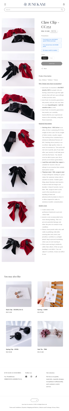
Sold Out (52, 63)
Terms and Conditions (15, 407)
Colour (43, 54)
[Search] (62, 9)
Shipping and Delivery (33, 407)
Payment (24, 407)
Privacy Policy (55, 407)
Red (51, 58)
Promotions (44, 35)
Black (44, 58)
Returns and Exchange (45, 407)
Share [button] (44, 68)
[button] (5, 4)
